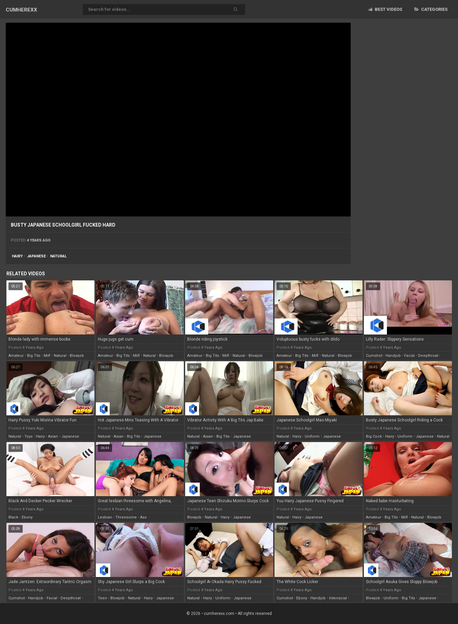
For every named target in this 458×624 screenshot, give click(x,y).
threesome (126, 517)
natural (58, 256)
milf (47, 355)
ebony (27, 517)
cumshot (374, 355)
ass (143, 517)
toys (28, 436)
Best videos (385, 9)
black (13, 517)
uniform (312, 436)
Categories (431, 9)
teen (102, 598)
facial (409, 355)
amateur (16, 355)
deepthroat (428, 355)
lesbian (105, 517)
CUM (21, 10)
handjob (393, 355)
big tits (33, 355)
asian (53, 436)
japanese (36, 256)
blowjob (77, 355)
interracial (338, 598)
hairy (17, 256)
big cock (374, 436)
